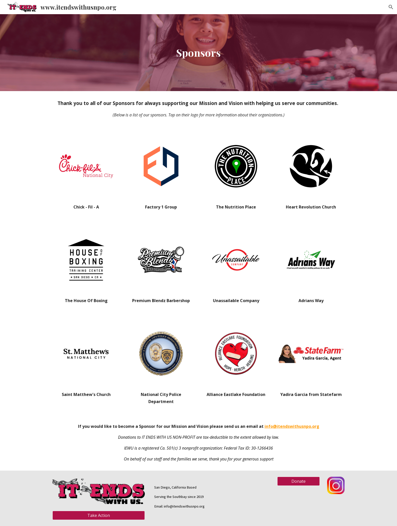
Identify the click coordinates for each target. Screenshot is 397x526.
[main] (198, 53)
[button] (391, 7)
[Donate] (298, 481)
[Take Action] (99, 515)
